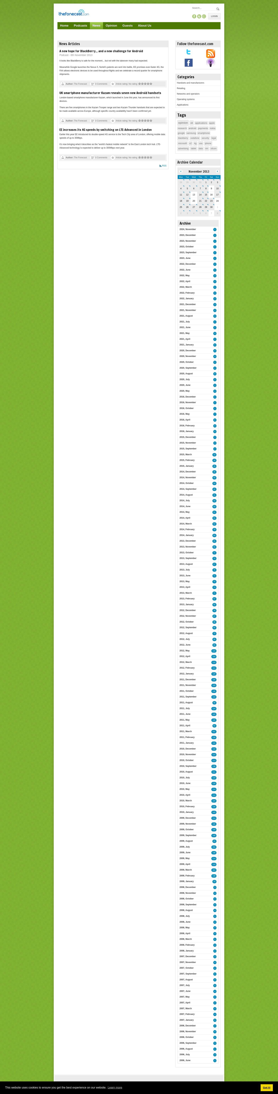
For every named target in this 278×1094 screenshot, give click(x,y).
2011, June (185, 714)
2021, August (186, 316)
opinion (183, 122)
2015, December (188, 437)
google (181, 133)
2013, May (185, 581)
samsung (191, 133)
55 (214, 518)
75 (214, 570)
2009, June (185, 852)
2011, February (187, 737)
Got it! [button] (266, 1087)
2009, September (188, 835)
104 (213, 801)
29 (214, 882)
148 (213, 836)
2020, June (185, 385)
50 (214, 507)
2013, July (185, 570)
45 (214, 478)
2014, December (188, 471)
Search (218, 9)
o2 (190, 143)
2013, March (186, 593)
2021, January (187, 344)
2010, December (188, 749)
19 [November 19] (187, 201)
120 (213, 714)
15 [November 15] (206, 195)
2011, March (186, 731)
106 (213, 680)
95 (214, 605)
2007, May (185, 997)
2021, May (185, 333)
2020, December (188, 350)
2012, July (185, 639)
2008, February (187, 945)
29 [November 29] (206, 207)
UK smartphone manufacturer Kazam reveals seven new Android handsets (110, 92)
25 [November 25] (181, 207)
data (201, 148)
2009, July (185, 847)
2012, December (188, 610)
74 (214, 587)
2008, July (185, 916)
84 (214, 535)
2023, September (188, 252)
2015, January (187, 466)
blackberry (183, 138)
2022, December (188, 264)
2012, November (188, 616)
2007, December (188, 956)
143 (213, 812)
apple (212, 123)
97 (214, 599)
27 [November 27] (194, 207)
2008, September (188, 904)
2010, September (188, 766)
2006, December (188, 1025)
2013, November (188, 546)
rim (206, 148)
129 (213, 674)
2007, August (186, 979)
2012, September (188, 627)
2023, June (185, 258)
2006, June (185, 1060)
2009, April (185, 864)
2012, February (187, 668)
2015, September (188, 448)
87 (214, 616)
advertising (183, 148)
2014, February (187, 529)
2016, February (187, 425)
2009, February (187, 875)
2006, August (186, 1049)
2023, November (188, 241)
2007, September (188, 974)
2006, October (187, 1037)
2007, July (185, 985)
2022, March (186, 287)
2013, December (188, 541)
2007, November (188, 962)
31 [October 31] (200, 182)
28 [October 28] (181, 182)
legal (214, 138)
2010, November (188, 754)
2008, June (185, 922)
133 (213, 651)
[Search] (204, 8)
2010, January (187, 812)
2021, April (185, 339)
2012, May (185, 650)
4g (195, 143)
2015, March (186, 454)
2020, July (185, 379)
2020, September (188, 368)
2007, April (185, 1002)
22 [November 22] (206, 201)
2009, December (188, 818)
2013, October (187, 552)
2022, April (185, 281)
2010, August (186, 772)
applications (201, 123)
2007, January (187, 1020)
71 (214, 553)
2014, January (187, 535)
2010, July (185, 777)
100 (213, 657)
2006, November (188, 1031)
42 (214, 489)
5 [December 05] (200, 213)
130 (213, 691)
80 (214, 645)
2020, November (188, 356)
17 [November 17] (217, 195)
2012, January (187, 673)
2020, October (187, 362)
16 (214, 455)
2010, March (186, 800)
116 (213, 743)
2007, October (187, 968)
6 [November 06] (193, 188)
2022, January (187, 298)
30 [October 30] (194, 182)
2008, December (188, 887)
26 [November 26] (187, 207)
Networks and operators (188, 94)
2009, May (185, 858)
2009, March (186, 870)
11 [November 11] (181, 195)
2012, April (185, 656)
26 (214, 466)
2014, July (185, 500)
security (205, 138)
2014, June (185, 506)
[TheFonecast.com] (73, 13)
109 (213, 685)
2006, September (188, 1043)
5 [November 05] (187, 188)
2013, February (187, 598)
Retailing (181, 88)
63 (214, 524)
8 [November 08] (206, 188)
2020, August (186, 373)
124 (213, 709)
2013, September (188, 558)
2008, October (187, 898)
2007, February (187, 1014)
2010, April (185, 795)
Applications (182, 105)
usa (200, 143)
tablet (193, 148)
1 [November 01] (206, 182)
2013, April (185, 587)
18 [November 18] (181, 201)
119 (213, 697)
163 (213, 870)
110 (213, 662)
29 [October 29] (187, 182)
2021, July (185, 321)
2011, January (187, 743)
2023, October (187, 246)
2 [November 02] (211, 182)
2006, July (185, 1054)
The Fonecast (80, 84)
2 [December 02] (181, 213)
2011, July (185, 708)
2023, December (188, 235)
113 (213, 668)
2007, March (186, 1008)
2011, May (185, 720)
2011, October (187, 691)
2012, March (186, 662)
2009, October (187, 829)
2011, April (185, 725)
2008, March (186, 939)
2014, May (185, 512)
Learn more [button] (115, 1087)
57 (214, 564)
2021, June (185, 327)
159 (213, 847)
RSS (164, 165)
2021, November (188, 310)
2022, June (185, 270)
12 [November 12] (187, 195)
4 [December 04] (193, 213)
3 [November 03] (217, 182)
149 (213, 830)
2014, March (186, 523)
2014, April (185, 518)
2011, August (186, 702)
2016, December (188, 397)
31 (214, 495)
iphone (208, 143)
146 (213, 824)
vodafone (194, 138)
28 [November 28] (200, 207)
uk (191, 122)
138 (213, 737)
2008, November (188, 893)
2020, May (185, 391)
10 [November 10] (217, 188)
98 (214, 622)
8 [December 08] (217, 213)
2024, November (188, 229)
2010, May (185, 789)
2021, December (188, 304)
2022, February (187, 293)
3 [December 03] (187, 213)
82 (214, 726)
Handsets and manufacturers (190, 83)
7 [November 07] (200, 188)
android (192, 128)
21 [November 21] (200, 201)
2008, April (185, 933)
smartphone (204, 133)
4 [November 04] (181, 188)
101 (213, 732)
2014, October (187, 483)
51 (214, 512)
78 (214, 530)
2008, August (186, 910)
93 (214, 841)
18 (214, 460)
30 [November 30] (211, 207)
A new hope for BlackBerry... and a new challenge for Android (101, 51)
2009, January (187, 881)
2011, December (188, 679)
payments (203, 128)
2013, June (185, 575)
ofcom (213, 148)
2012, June (185, 645)
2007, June (185, 991)
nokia (212, 128)
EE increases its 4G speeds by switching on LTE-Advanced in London (105, 129)
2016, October (187, 408)
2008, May (185, 927)
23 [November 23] (211, 201)
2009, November (188, 824)
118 (213, 749)
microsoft (182, 143)
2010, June (185, 783)
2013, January (187, 604)
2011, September (188, 696)
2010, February (187, 806)
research (182, 128)
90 (214, 703)
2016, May (185, 414)
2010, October (187, 760)
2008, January (187, 951)
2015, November (188, 443)
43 (214, 501)
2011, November (188, 685)
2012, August (186, 633)
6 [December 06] (206, 213)
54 (214, 483)
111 (213, 772)
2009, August (186, 841)
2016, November (188, 402)
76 (214, 558)
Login (214, 16)
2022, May (185, 275)
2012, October (187, 622)
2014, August (186, 495)
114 (213, 789)
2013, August (186, 564)
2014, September (188, 489)
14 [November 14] (200, 195)
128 (213, 784)
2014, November (188, 477)
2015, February (187, 460)
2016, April (185, 420)
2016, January (187, 431)
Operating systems (186, 99)
